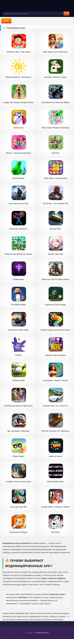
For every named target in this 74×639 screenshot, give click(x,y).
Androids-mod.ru (43, 633)
